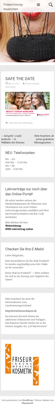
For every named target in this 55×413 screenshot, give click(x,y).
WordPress (27, 400)
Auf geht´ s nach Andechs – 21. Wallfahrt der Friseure (13, 139)
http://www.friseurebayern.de (21, 310)
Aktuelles (13, 123)
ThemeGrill (27, 403)
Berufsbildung (26, 123)
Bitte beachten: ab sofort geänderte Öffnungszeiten (44, 139)
